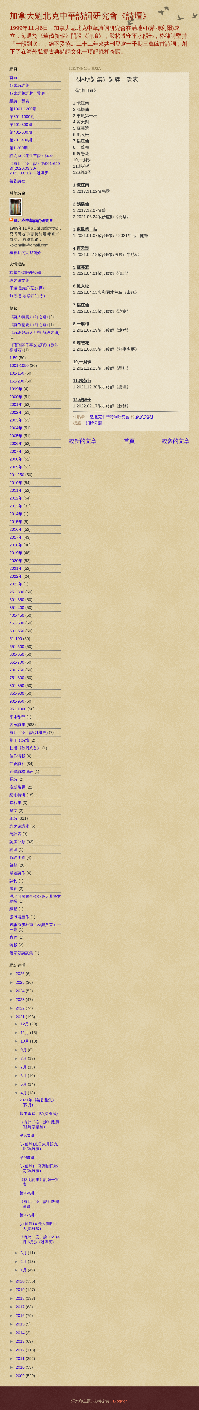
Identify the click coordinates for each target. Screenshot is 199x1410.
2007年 (15, 451)
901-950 (16, 701)
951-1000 (18, 709)
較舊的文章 (176, 441)
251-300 (16, 592)
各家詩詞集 (19, 85)
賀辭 (13, 865)
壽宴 (13, 888)
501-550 (16, 631)
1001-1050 (19, 365)
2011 (21, 1358)
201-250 (16, 475)
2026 (21, 973)
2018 (21, 1298)
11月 (25, 1032)
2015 (21, 1324)
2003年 (15, 420)
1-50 (13, 358)
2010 (21, 1367)
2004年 (15, 428)
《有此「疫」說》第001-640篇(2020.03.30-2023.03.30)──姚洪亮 (34, 168)
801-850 (16, 685)
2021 (21, 1017)
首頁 (129, 441)
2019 (21, 1289)
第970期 (27, 1135)
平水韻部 (17, 717)
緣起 (13, 909)
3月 (24, 1253)
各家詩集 (17, 724)
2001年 (15, 404)
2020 (21, 1281)
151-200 (16, 381)
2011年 (15, 490)
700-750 (16, 670)
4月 (24, 1093)
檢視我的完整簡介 (25, 252)
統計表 (15, 834)
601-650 (16, 654)
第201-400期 (20, 140)
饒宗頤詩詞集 (21, 953)
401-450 (16, 615)
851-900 (16, 693)
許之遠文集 (19, 280)
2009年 (15, 467)
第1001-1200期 (23, 109)
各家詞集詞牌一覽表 (27, 93)
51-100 (15, 638)
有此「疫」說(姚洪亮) (28, 732)
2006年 (15, 443)
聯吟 (13, 937)
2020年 (15, 560)
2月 (24, 1261)
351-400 (16, 607)
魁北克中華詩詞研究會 (33, 220)
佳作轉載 (17, 756)
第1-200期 (18, 148)
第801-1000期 (21, 116)
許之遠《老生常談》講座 (31, 155)
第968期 (27, 1193)
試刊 (13, 881)
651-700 (16, 662)
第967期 (27, 1215)
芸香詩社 (17, 181)
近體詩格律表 (21, 771)
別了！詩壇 (19, 740)
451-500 (16, 623)
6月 (24, 1075)
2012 (21, 1350)
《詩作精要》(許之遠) (28, 325)
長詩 (13, 779)
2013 (21, 1341)
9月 (24, 1050)
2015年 (15, 521)
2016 (21, 1315)
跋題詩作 (17, 873)
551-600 (16, 646)
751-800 (16, 678)
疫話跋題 (17, 787)
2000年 (15, 397)
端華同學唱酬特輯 (25, 272)
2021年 (15, 568)
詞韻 (13, 849)
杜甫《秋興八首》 (25, 748)
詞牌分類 (94, 423)
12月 (25, 1024)
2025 (21, 982)
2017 (21, 1307)
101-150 (16, 373)
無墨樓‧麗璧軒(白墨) (27, 296)
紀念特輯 (17, 795)
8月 (24, 1058)
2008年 (15, 459)
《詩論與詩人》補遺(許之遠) (34, 332)
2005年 (15, 436)
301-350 (16, 599)
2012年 (15, 498)
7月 (24, 1067)
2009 (21, 1376)
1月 (24, 1270)
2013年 (15, 506)
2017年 (15, 537)
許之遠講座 (19, 826)
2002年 (15, 412)
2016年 (15, 529)
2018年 (15, 545)
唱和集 (15, 802)
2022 (21, 1008)
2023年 (15, 584)
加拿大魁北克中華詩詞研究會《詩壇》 (80, 15)
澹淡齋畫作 (19, 917)
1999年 (15, 389)
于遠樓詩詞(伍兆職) (26, 288)
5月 (24, 1084)
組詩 (13, 818)
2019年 (15, 553)
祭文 (13, 810)
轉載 (13, 945)
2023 (21, 999)
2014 (21, 1333)
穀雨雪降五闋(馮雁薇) (39, 1113)
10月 (25, 1041)
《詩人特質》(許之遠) (28, 317)
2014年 (15, 514)
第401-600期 (20, 132)
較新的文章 (83, 441)
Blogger (120, 1401)
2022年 (15, 576)
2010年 (15, 482)
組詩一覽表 (19, 101)
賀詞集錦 (17, 857)
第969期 (27, 1157)
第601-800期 (20, 124)
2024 (21, 991)
